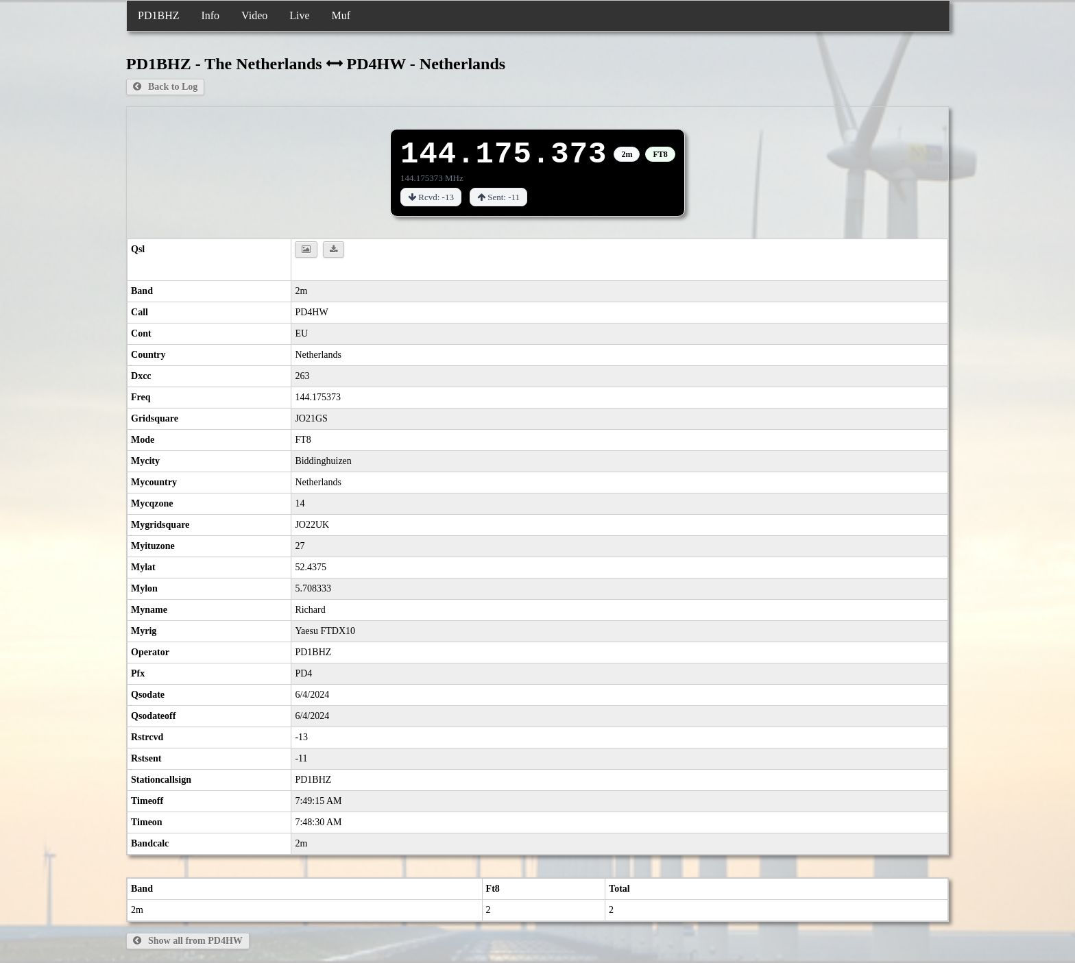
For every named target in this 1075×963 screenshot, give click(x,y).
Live (299, 15)
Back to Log (165, 87)
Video (254, 15)
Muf (341, 15)
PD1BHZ (158, 15)
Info (210, 15)
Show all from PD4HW (188, 941)
